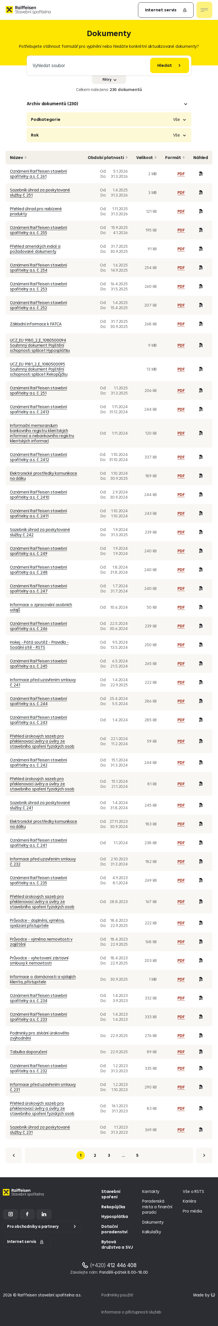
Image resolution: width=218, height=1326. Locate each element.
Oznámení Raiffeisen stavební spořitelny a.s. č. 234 (38, 998)
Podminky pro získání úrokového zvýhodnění (39, 1035)
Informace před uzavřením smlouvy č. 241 (43, 682)
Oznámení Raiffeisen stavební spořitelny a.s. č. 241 (38, 842)
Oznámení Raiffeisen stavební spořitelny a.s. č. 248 (38, 569)
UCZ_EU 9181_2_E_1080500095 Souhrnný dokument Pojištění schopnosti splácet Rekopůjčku (39, 369)
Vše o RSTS (193, 1191)
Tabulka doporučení (28, 1051)
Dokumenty (153, 1222)
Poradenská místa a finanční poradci (157, 1206)
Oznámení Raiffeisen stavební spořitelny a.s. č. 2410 (38, 494)
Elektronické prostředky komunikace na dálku (43, 475)
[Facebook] (27, 1214)
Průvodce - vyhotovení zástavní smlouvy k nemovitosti (39, 960)
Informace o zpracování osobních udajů (41, 607)
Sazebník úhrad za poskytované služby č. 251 (40, 192)
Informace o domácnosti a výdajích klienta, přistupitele (43, 979)
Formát (175, 157)
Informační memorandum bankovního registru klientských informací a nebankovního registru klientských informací (42, 433)
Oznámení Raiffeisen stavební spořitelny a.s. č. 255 (38, 230)
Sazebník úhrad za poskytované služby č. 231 (40, 1129)
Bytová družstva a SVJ (117, 1244)
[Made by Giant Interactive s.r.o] (204, 1295)
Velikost (146, 157)
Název (18, 157)
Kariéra (189, 1201)
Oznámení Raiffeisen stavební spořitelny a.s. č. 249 (38, 551)
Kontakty (150, 1191)
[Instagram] (10, 1214)
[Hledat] (169, 65)
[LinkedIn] (44, 1214)
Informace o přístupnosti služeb (131, 1312)
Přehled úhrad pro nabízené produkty (36, 211)
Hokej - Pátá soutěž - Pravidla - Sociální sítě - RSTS (39, 644)
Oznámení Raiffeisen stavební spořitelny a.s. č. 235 (38, 880)
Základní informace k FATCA (36, 324)
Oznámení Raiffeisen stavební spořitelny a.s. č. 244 (38, 701)
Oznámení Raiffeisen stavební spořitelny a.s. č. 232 (38, 1068)
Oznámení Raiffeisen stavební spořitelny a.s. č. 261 (38, 173)
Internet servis (166, 10)
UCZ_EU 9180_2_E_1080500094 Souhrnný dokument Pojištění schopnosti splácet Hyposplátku (40, 345)
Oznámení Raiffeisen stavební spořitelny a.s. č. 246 (38, 626)
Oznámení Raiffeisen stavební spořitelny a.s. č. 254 (38, 267)
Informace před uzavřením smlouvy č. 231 (43, 1087)
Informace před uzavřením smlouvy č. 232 (43, 861)
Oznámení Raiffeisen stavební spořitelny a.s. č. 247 (38, 588)
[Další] (204, 1155)
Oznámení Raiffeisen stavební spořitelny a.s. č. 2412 (38, 457)
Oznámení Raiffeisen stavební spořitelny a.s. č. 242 (38, 762)
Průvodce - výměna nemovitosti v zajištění (41, 941)
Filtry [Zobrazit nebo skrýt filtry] (109, 79)
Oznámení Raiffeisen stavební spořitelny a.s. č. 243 (38, 719)
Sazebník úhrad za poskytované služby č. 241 (40, 805)
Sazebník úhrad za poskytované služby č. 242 (40, 532)
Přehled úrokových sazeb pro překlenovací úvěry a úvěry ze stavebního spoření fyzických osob (42, 741)
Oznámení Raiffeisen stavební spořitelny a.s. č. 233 (38, 1016)
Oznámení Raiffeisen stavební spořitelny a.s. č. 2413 (38, 409)
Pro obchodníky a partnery (33, 1226)
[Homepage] (24, 1197)
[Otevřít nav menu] (204, 10)
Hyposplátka (114, 1216)
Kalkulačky (151, 1231)
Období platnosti (108, 157)
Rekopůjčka (113, 1206)
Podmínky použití (117, 1295)
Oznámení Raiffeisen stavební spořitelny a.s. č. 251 (38, 390)
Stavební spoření (110, 1194)
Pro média (192, 1211)
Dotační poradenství (114, 1229)
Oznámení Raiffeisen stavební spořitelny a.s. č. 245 (38, 663)
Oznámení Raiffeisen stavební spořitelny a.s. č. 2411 (38, 513)
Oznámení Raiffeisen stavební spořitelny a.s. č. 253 (38, 286)
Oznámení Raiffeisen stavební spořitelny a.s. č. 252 (38, 305)
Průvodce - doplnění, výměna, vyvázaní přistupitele (37, 923)
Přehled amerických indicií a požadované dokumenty (35, 248)
